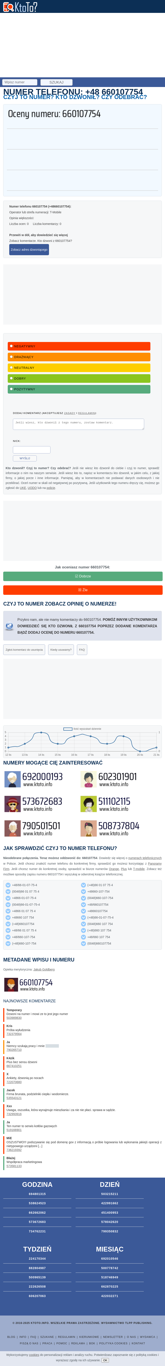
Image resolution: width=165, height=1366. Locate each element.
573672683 (37, 1222)
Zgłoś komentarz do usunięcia (24, 649)
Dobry (18, 378)
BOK (92, 1343)
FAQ (82, 649)
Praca (47, 1343)
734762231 (37, 1231)
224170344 (37, 1258)
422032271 (109, 1296)
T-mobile (139, 869)
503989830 (13, 1018)
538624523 (37, 1203)
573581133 (13, 1166)
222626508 (37, 1286)
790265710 (13, 1050)
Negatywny (22, 346)
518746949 (109, 1277)
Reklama (78, 1343)
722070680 (13, 1082)
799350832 (109, 1231)
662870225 (109, 1286)
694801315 (37, 1194)
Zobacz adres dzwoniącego (29, 249)
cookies (34, 1355)
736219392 (13, 1150)
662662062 (37, 1212)
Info (22, 1337)
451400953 (109, 1212)
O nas (131, 1337)
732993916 (13, 1114)
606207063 (37, 1296)
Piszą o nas (29, 1343)
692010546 (109, 1258)
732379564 (13, 1034)
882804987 (37, 1268)
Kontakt (138, 1343)
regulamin (86, 413)
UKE (23, 489)
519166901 (13, 1130)
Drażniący (22, 357)
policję (51, 489)
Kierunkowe (89, 1337)
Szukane (47, 1337)
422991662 (109, 1203)
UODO (32, 489)
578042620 (109, 1222)
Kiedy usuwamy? (61, 649)
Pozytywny (22, 389)
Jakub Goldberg (44, 969)
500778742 (109, 1268)
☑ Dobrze (83, 576)
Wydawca (147, 1337)
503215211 (109, 1194)
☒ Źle (82, 590)
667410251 (13, 1066)
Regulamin (66, 1337)
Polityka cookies (113, 1343)
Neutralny (22, 367)
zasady (69, 413)
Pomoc (62, 1343)
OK (105, 1360)
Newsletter (113, 1337)
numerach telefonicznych (145, 858)
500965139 (37, 1277)
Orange (114, 869)
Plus (124, 869)
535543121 (13, 1098)
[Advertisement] (82, 45)
